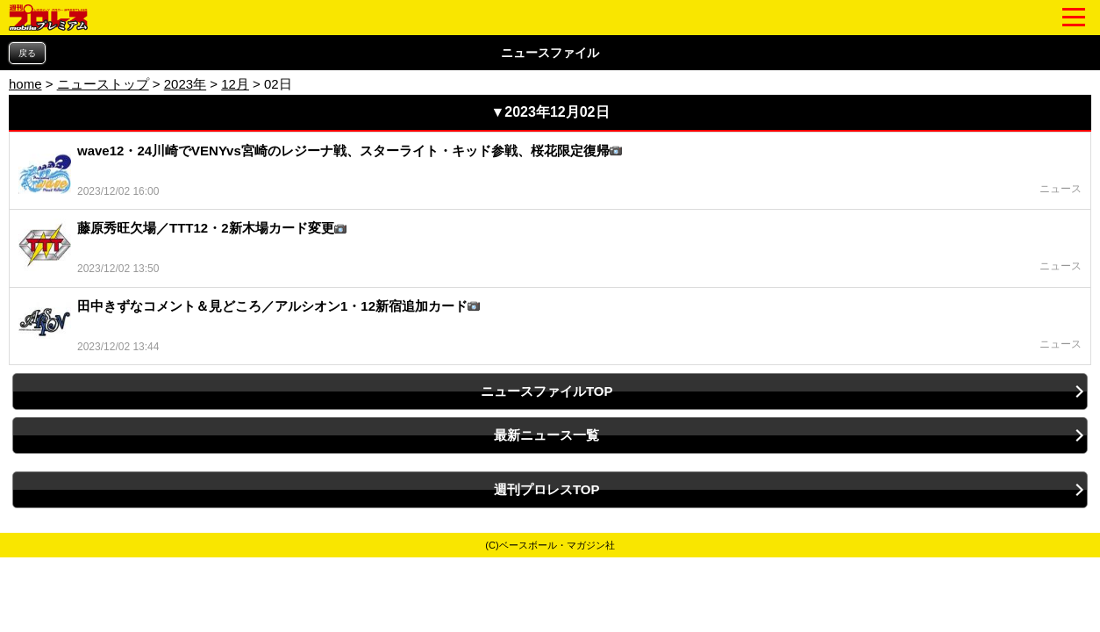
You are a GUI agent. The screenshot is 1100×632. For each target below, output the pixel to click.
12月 (235, 83)
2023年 (185, 83)
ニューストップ (103, 83)
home (25, 83)
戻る (27, 53)
